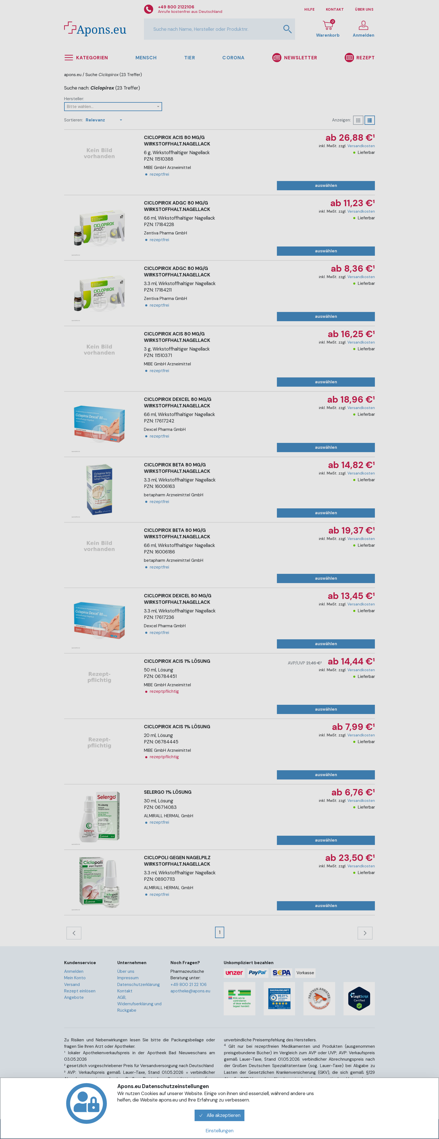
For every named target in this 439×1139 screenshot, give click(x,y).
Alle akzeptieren (219, 1115)
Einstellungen (219, 1131)
